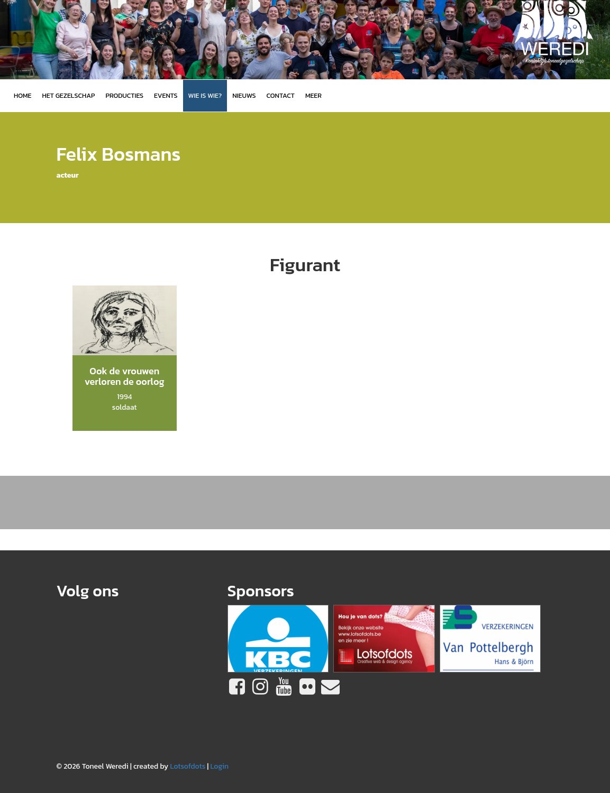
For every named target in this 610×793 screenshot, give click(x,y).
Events (165, 95)
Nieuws (244, 95)
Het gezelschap (68, 95)
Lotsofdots (187, 766)
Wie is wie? (205, 95)
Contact (281, 95)
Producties (124, 95)
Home (22, 95)
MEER (313, 95)
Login (219, 766)
